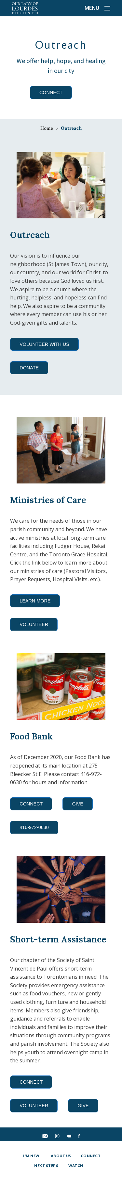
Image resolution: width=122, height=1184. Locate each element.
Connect (91, 1156)
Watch (75, 1165)
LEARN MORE (35, 600)
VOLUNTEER (34, 624)
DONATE (29, 367)
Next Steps (46, 1165)
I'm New (31, 1156)
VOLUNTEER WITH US (44, 344)
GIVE (77, 803)
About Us (61, 1156)
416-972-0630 (34, 827)
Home (46, 128)
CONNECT (50, 92)
